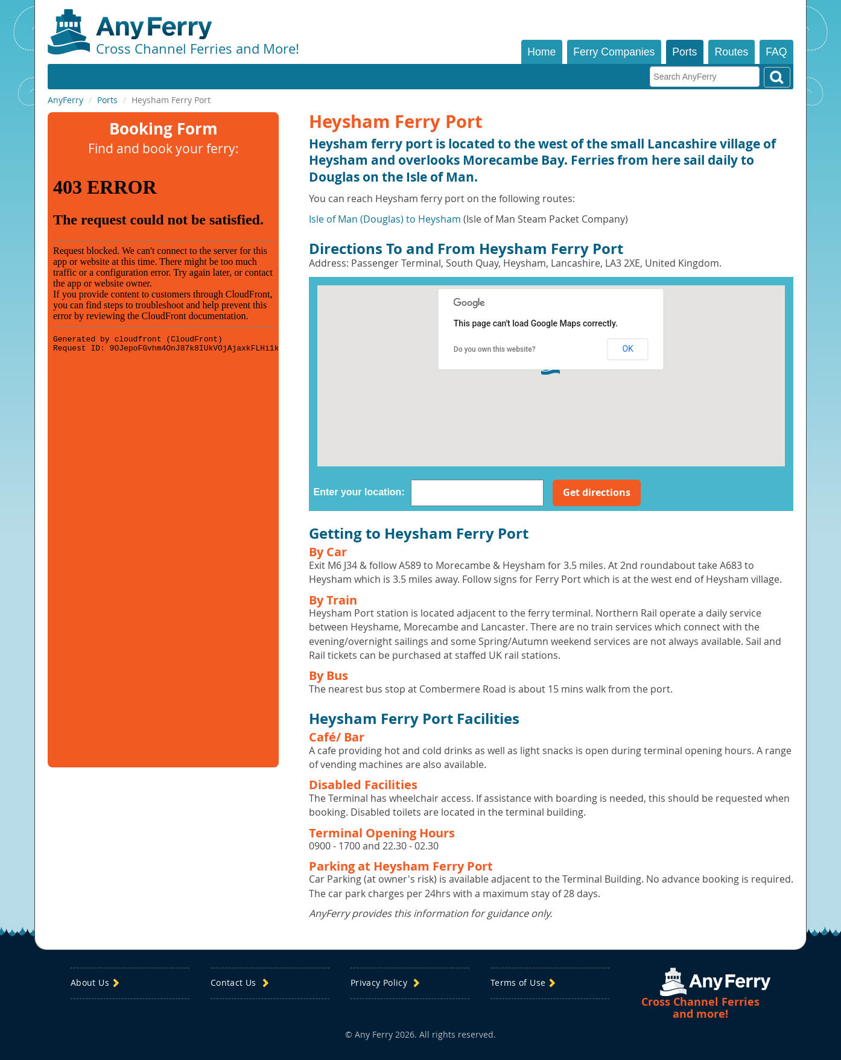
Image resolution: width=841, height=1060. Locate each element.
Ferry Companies (614, 52)
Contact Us (241, 983)
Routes (732, 52)
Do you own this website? (495, 349)
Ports (684, 52)
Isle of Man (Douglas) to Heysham (385, 219)
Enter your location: (359, 492)
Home (541, 52)
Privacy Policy (386, 983)
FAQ (776, 52)
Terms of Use (524, 983)
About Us (96, 983)
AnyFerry (65, 100)
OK (627, 349)
